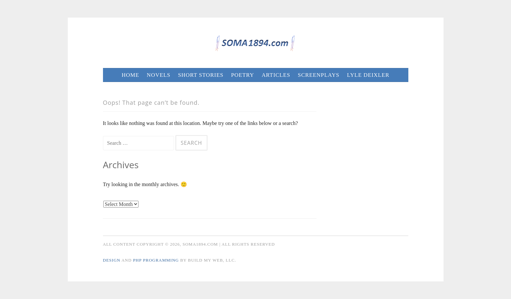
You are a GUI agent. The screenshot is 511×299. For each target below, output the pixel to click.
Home (130, 75)
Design (112, 260)
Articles (276, 75)
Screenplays (319, 75)
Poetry (242, 75)
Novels (158, 75)
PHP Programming (156, 260)
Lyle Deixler (368, 75)
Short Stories (200, 75)
